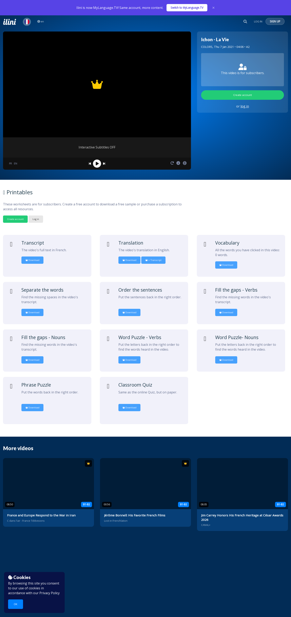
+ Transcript (153, 260)
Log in (36, 219)
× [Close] (213, 7)
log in (244, 106)
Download (32, 260)
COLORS (206, 47)
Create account (242, 95)
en (40, 21)
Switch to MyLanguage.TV (187, 7)
